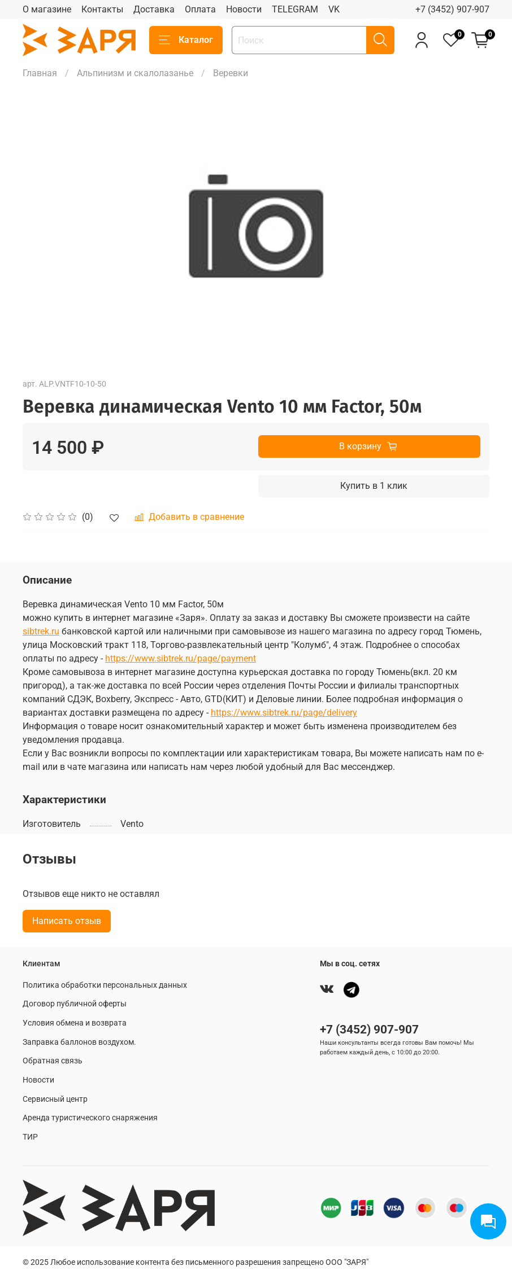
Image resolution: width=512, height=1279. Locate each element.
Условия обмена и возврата (75, 1023)
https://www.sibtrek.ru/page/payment (180, 658)
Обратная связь (53, 1061)
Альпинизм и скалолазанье (135, 73)
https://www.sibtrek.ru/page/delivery (284, 712)
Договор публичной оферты (75, 1004)
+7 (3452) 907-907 (452, 9)
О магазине (47, 9)
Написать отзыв (66, 921)
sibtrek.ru (41, 631)
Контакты (102, 9)
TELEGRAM (295, 9)
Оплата (200, 9)
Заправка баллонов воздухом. (79, 1042)
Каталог (186, 40)
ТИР (30, 1137)
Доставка (154, 9)
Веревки (230, 73)
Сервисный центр (55, 1099)
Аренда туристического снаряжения (90, 1118)
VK (334, 9)
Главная (40, 73)
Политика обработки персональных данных (105, 985)
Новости (244, 9)
